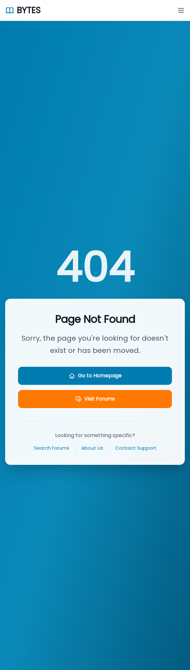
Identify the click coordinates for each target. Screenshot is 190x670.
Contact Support (135, 448)
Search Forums (51, 448)
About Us (92, 448)
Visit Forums (95, 399)
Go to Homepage (95, 375)
